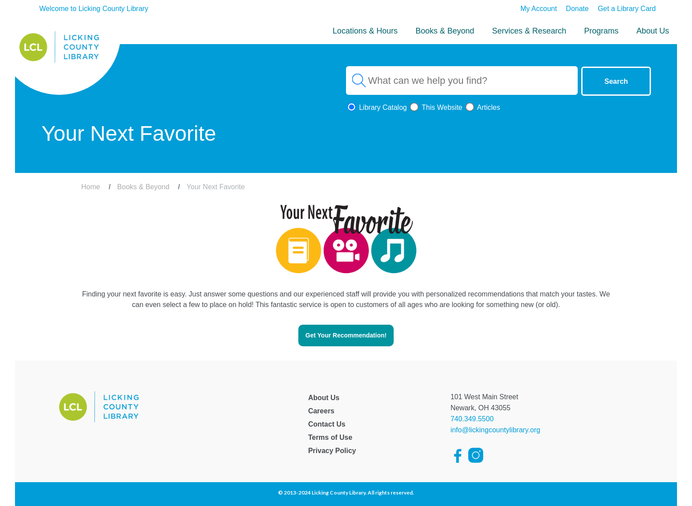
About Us (652, 30)
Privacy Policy (332, 450)
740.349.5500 (472, 419)
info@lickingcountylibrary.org (496, 430)
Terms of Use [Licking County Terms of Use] (330, 437)
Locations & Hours (365, 30)
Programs (601, 30)
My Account (538, 8)
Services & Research (529, 30)
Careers (321, 411)
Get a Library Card (627, 8)
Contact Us (326, 424)
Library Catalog (376, 107)
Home (90, 187)
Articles (482, 107)
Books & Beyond (444, 30)
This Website (435, 107)
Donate (577, 8)
